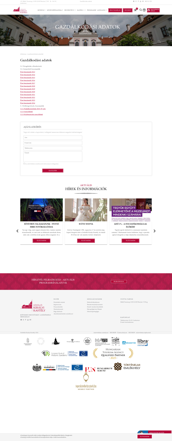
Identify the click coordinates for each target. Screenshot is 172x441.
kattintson (130, 322)
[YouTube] (140, 1)
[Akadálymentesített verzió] (144, 10)
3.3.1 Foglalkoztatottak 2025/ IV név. (33, 109)
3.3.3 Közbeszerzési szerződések (31, 114)
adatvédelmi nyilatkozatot (35, 164)
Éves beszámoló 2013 (27, 72)
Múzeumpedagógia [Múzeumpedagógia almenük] (55, 10)
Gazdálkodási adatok (35, 54)
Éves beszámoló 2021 (27, 95)
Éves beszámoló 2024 (27, 103)
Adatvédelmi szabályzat (101, 332)
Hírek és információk (86, 189)
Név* (25, 136)
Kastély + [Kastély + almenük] (81, 10)
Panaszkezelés (58, 307)
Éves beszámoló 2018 (27, 86)
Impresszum (57, 304)
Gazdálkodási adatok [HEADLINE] (86, 1)
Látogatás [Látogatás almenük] (102, 10)
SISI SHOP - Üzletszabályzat (118, 332)
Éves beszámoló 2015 (27, 78)
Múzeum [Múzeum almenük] (42, 10)
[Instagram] (136, 1)
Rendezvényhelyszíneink (95, 304)
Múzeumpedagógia (93, 311)
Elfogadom (144, 436)
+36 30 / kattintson (134, 320)
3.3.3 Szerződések (26, 112)
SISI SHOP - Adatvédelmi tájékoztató (139, 332)
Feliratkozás (119, 281)
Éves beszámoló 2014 (27, 75)
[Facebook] (134, 1)
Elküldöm (53, 170)
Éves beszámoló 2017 (27, 83)
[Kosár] (136, 10)
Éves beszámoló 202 (27, 97)
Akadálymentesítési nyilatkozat (63, 314)
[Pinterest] (138, 1)
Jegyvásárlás (115, 10)
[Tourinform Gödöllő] (153, 10)
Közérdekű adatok (59, 302)
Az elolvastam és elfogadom (40, 164)
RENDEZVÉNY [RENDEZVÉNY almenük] (70, 10)
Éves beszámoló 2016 (27, 80)
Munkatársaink (58, 309)
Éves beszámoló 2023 (27, 100)
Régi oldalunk (58, 311)
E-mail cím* (27, 142)
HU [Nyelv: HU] (146, 1)
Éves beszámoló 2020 (27, 92)
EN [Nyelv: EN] (148, 1)
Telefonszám (27, 147)
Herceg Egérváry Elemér (94, 309)
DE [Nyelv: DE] (151, 1)
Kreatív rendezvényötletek (95, 307)
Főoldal (23, 54)
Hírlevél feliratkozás (93, 302)
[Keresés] (140, 10)
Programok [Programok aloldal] (91, 10)
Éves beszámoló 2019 (27, 89)
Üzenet (26, 152)
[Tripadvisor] (143, 1)
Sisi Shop (127, 10)
